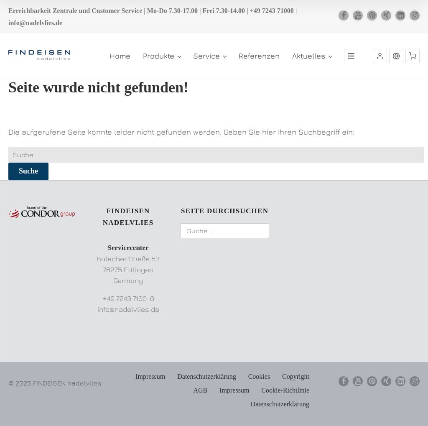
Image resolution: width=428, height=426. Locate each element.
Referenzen (259, 55)
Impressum (150, 376)
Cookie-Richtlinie (285, 390)
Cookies (259, 376)
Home (120, 55)
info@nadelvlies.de (35, 22)
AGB (200, 390)
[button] (380, 56)
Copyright (295, 376)
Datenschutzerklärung (206, 376)
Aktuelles (311, 55)
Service (209, 55)
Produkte (162, 55)
